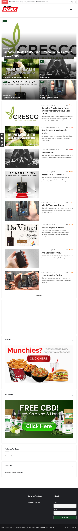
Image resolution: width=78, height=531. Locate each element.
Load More (39, 295)
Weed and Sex (45, 77)
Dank (4, 21)
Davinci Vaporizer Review (53, 227)
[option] (39, 59)
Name (55, 502)
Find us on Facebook (11, 455)
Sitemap (51, 527)
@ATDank (12, 472)
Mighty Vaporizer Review (49, 98)
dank (43, 105)
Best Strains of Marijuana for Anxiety (16, 77)
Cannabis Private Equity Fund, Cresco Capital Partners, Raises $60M (29, 2)
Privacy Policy (44, 527)
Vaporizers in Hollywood (11, 98)
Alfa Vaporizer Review (52, 253)
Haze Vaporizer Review (52, 275)
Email (55, 509)
